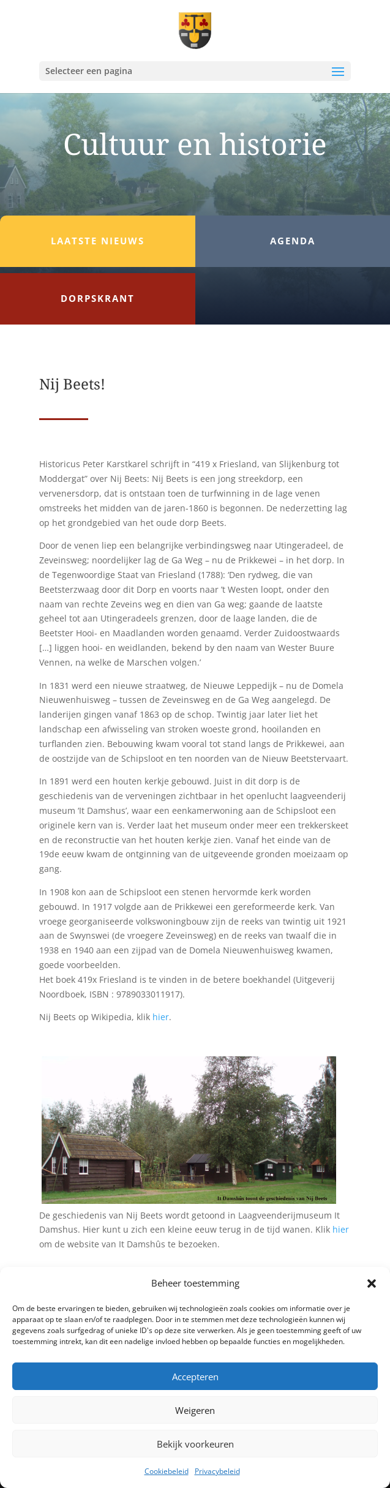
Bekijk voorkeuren (195, 1444)
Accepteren (195, 1376)
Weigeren (195, 1410)
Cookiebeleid (166, 1471)
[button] (372, 1283)
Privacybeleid (217, 1471)
